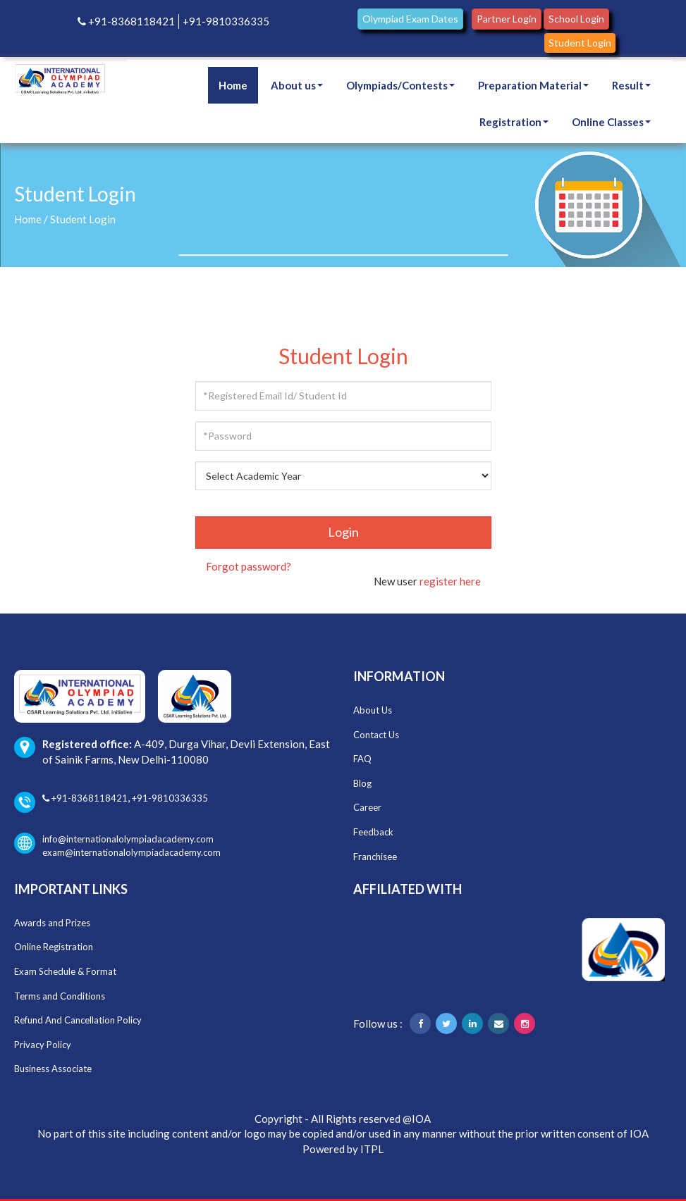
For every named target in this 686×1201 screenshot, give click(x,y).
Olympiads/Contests (400, 85)
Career (367, 807)
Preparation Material (533, 85)
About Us (372, 710)
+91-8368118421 (126, 21)
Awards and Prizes (52, 922)
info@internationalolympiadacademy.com (114, 839)
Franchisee (375, 856)
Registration (514, 122)
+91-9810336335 (226, 21)
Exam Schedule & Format (65, 971)
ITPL (372, 1149)
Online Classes (611, 122)
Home (233, 85)
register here (450, 581)
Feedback (373, 832)
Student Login (580, 43)
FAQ (362, 758)
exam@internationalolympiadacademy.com (131, 852)
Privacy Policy (42, 1044)
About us (297, 85)
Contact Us (376, 734)
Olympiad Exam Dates (410, 19)
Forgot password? (248, 566)
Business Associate (53, 1068)
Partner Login (507, 19)
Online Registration (53, 946)
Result (631, 85)
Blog (362, 783)
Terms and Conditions (59, 996)
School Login (576, 19)
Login (343, 532)
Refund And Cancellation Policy (78, 1020)
